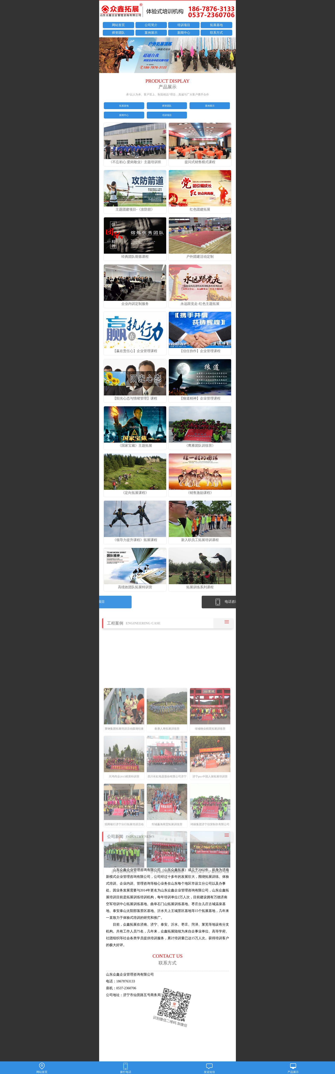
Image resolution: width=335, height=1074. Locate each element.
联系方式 (216, 32)
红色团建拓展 (200, 208)
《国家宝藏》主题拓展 (135, 444)
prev (104, 56)
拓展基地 (216, 25)
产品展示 (293, 1068)
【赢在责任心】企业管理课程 (135, 350)
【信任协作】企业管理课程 (200, 350)
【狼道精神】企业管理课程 (200, 397)
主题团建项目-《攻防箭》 (135, 208)
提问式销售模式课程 (200, 161)
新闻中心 (183, 32)
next (230, 56)
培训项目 (183, 25)
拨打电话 (126, 1068)
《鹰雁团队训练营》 (200, 444)
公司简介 (151, 25)
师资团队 (118, 32)
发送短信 (209, 1068)
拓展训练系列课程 (200, 586)
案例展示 (151, 32)
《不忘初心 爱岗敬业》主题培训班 (135, 161)
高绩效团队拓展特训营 (135, 586)
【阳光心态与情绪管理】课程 (135, 397)
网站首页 (118, 25)
